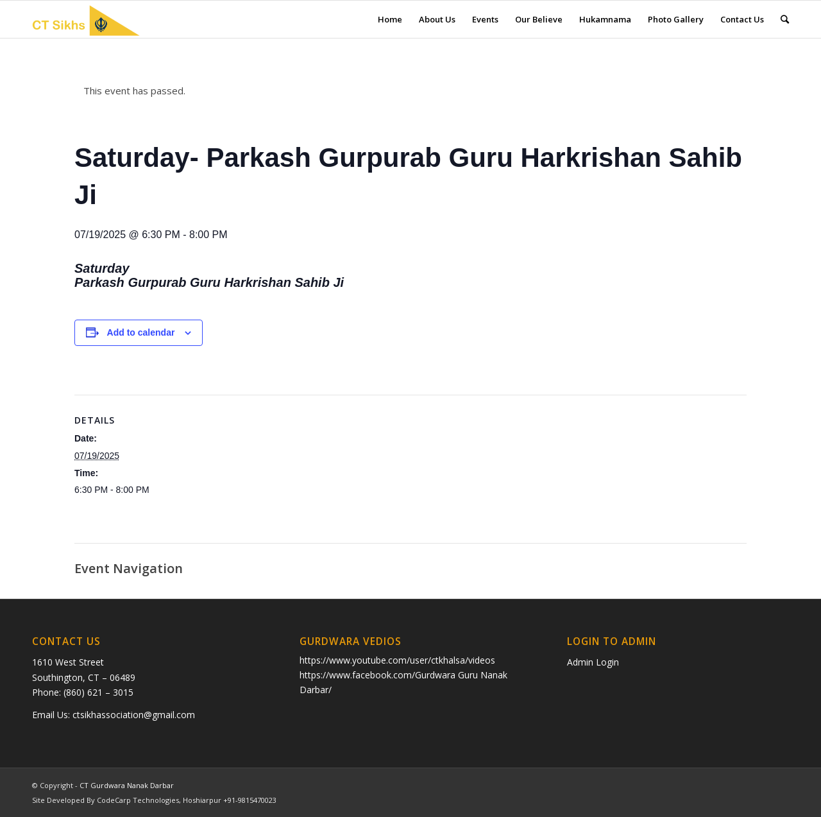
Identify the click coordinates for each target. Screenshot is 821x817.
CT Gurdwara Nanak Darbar (127, 785)
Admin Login (593, 662)
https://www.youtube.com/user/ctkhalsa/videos (397, 660)
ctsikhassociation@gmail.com (133, 715)
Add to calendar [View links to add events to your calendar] (141, 332)
